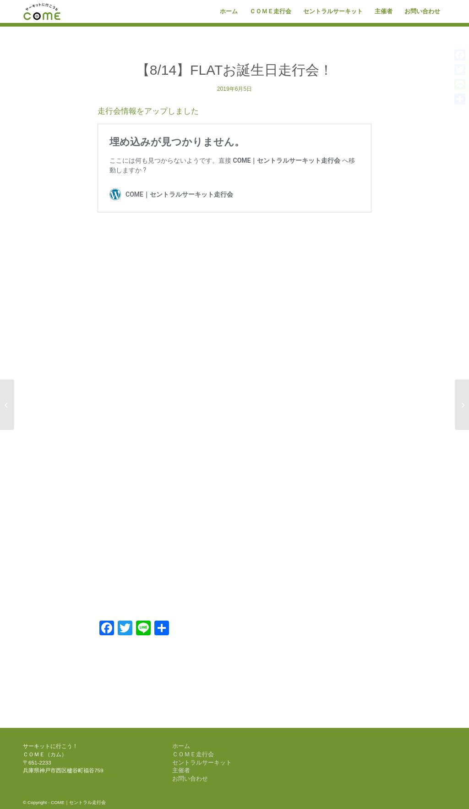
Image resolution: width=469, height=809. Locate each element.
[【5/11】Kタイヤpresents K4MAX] (7, 405)
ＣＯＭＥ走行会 (193, 754)
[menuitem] (229, 11)
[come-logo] (42, 11)
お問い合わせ (190, 778)
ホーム (181, 746)
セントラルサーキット (202, 762)
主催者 (181, 770)
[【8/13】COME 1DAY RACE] (462, 405)
